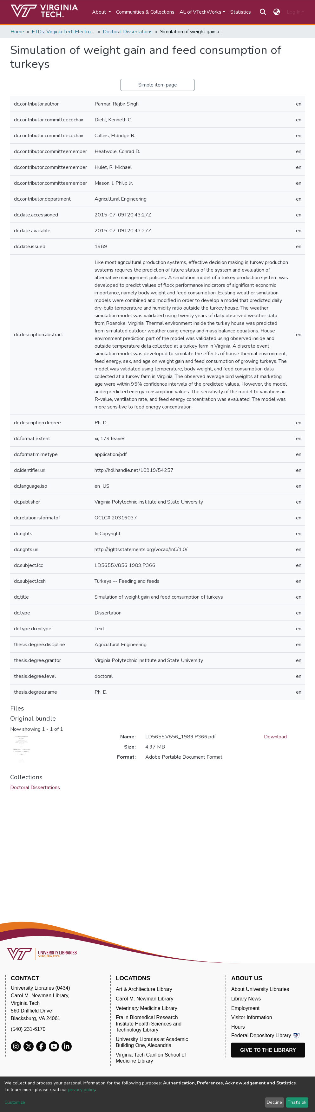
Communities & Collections (145, 12)
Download (275, 736)
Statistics (240, 12)
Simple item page (157, 84)
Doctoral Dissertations (128, 31)
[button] (276, 12)
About (99, 12)
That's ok (297, 1102)
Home (17, 31)
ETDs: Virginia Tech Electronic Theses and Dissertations (63, 31)
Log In (293, 12)
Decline (274, 1102)
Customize (14, 1102)
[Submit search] (263, 12)
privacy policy (81, 1090)
